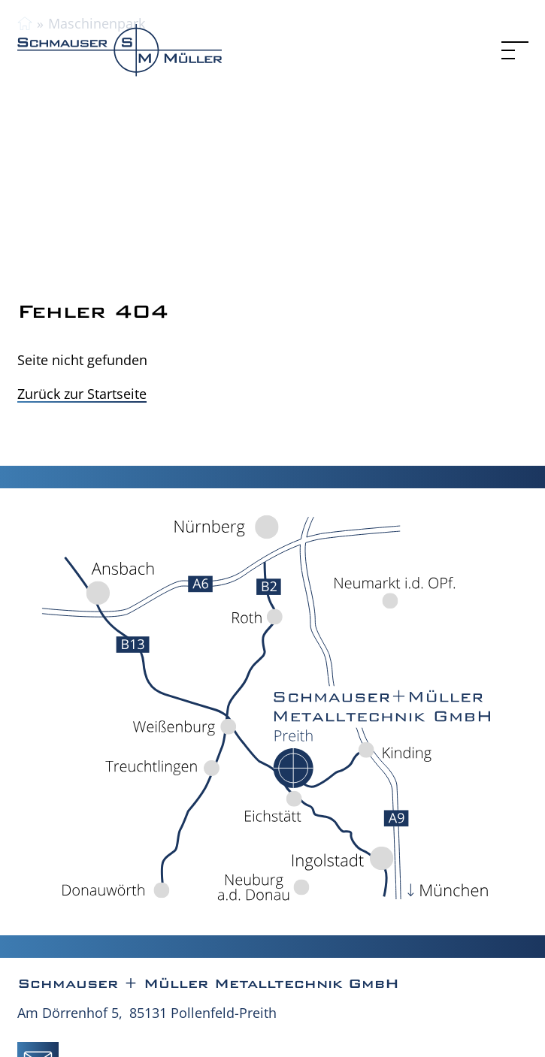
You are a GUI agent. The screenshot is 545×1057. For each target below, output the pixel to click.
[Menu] (514, 50)
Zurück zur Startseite (82, 394)
